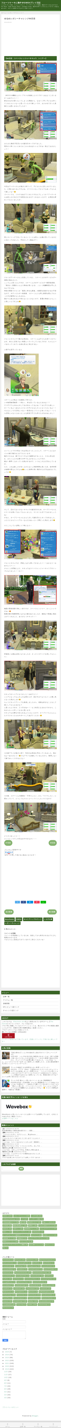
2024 (7, 1354)
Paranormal (21, 1294)
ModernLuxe (7, 1291)
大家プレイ (16, 1228)
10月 (6, 1377)
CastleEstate (7, 1266)
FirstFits (48, 1275)
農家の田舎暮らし (18, 1225)
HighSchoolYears (22, 1282)
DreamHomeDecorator (40, 1272)
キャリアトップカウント (33, 919)
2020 (7, 1366)
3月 (5, 1397)
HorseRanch (7, 1285)
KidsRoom (6, 1288)
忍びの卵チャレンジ (35, 1244)
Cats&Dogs (19, 1266)
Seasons (6, 1301)
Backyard (18, 1259)
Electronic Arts (19, 1021)
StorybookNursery (45, 1301)
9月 (5, 1380)
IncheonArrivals (20, 1285)
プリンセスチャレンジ (46, 1228)
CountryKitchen (47, 1266)
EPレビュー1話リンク (11, 1007)
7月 (5, 1386)
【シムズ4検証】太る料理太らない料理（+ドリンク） (30, 1067)
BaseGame (9, 919)
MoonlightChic (20, 1291)
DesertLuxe (6, 1272)
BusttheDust (47, 1263)
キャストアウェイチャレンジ (37, 1238)
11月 (6, 1374)
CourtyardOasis (8, 1269)
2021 (7, 1363)
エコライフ (35, 1235)
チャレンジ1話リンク (11, 1010)
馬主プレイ (48, 1244)
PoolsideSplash (19, 1298)
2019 (7, 1369)
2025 (7, 1352)
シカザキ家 (48, 919)
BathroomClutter (8, 1263)
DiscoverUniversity (21, 1272)
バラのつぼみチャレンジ (46, 1225)
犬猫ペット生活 (47, 1222)
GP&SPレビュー (33, 1222)
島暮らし (5, 1232)
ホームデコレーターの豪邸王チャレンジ (15, 1235)
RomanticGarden (47, 1298)
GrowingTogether (46, 1279)
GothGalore (17, 1279)
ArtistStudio (7, 1259)
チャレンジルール (25, 1241)
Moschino (32, 1291)
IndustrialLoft (34, 1285)
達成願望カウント (30, 1228)
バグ (22, 1219)
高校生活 (5, 1228)
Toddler (30, 1304)
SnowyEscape (18, 1301)
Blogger (35, 1416)
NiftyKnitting (7, 1294)
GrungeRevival (8, 1282)
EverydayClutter (21, 1275)
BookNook (36, 1263)
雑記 (21, 1222)
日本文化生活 (36, 1232)
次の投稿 (9, 912)
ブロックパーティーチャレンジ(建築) (14, 1244)
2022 (7, 1360)
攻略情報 (6, 1003)
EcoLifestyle (7, 1275)
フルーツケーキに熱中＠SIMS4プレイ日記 (21, 3)
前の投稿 (52, 912)
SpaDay (30, 1301)
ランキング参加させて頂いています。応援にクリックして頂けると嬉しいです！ (30, 1039)
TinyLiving (20, 1304)
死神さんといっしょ (9, 1241)
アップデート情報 (34, 1219)
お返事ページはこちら (10, 1118)
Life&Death (17, 1288)
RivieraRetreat (33, 1298)
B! (30, 902)
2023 (7, 1357)
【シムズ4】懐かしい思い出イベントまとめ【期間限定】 (31, 1080)
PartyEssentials (47, 1294)
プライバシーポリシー (10, 1407)
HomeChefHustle (38, 1282)
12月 (6, 1371)
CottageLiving (32, 1266)
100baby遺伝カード (9, 1222)
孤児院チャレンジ (48, 1235)
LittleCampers (30, 1288)
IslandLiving (47, 1285)
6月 (5, 1389)
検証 (4, 1247)
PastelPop (6, 1298)
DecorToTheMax (49, 1269)
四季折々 (31, 1225)
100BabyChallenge (9, 1219)
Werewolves (7, 1307)
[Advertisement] (30, 38)
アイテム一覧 (8, 1000)
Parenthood (32, 1294)
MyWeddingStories (45, 1291)
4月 (5, 1395)
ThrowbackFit (7, 1304)
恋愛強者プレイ (7, 1238)
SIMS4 (18, 919)
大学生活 (5, 1225)
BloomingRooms (23, 1263)
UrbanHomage (43, 1304)
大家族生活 (20, 1238)
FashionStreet (35, 1275)
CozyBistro (21, 1269)
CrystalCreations (34, 1269)
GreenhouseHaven (31, 1279)
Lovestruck (43, 1288)
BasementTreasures (46, 1259)
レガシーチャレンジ (12, 923)
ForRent (5, 1279)
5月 (5, 1392)
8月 (5, 1383)
